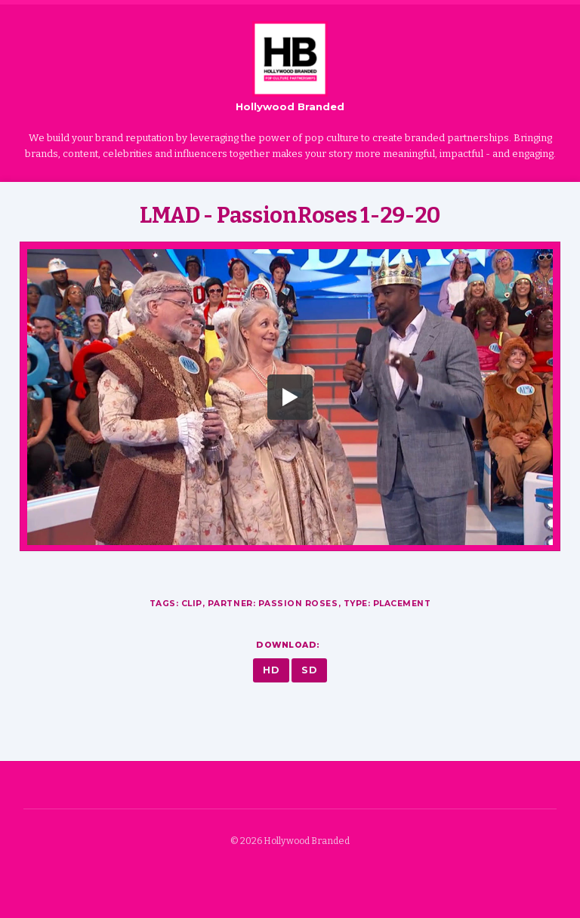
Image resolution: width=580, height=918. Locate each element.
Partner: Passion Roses (273, 603)
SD (309, 670)
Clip (191, 603)
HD (271, 670)
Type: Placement (387, 603)
